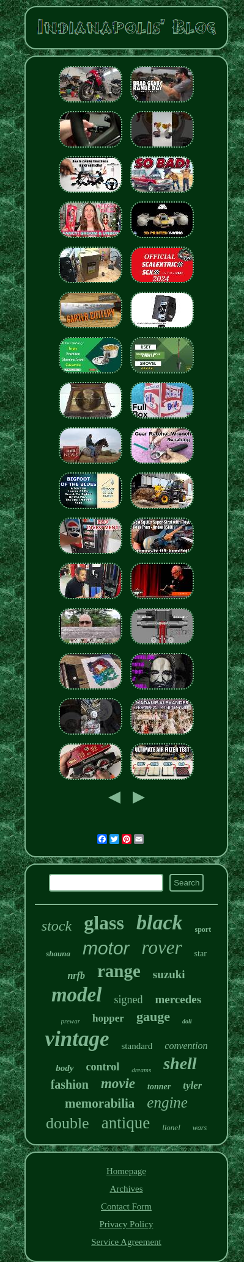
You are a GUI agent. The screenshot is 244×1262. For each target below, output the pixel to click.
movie (118, 1083)
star (200, 953)
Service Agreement (126, 1242)
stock (57, 926)
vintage (77, 1039)
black (159, 922)
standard (136, 1046)
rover (162, 947)
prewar (70, 1021)
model (76, 995)
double (67, 1123)
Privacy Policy (126, 1224)
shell (179, 1063)
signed (128, 999)
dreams (141, 1069)
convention (186, 1045)
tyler (192, 1085)
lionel (171, 1127)
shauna (58, 953)
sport (202, 929)
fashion (70, 1084)
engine (167, 1102)
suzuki (169, 974)
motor (106, 948)
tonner (159, 1086)
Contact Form (126, 1206)
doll (187, 1021)
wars (200, 1127)
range (119, 971)
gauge (153, 1016)
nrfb (75, 975)
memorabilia (100, 1103)
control (103, 1067)
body (64, 1068)
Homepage (126, 1171)
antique (126, 1123)
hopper (108, 1018)
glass (104, 923)
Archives (125, 1189)
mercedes (178, 999)
